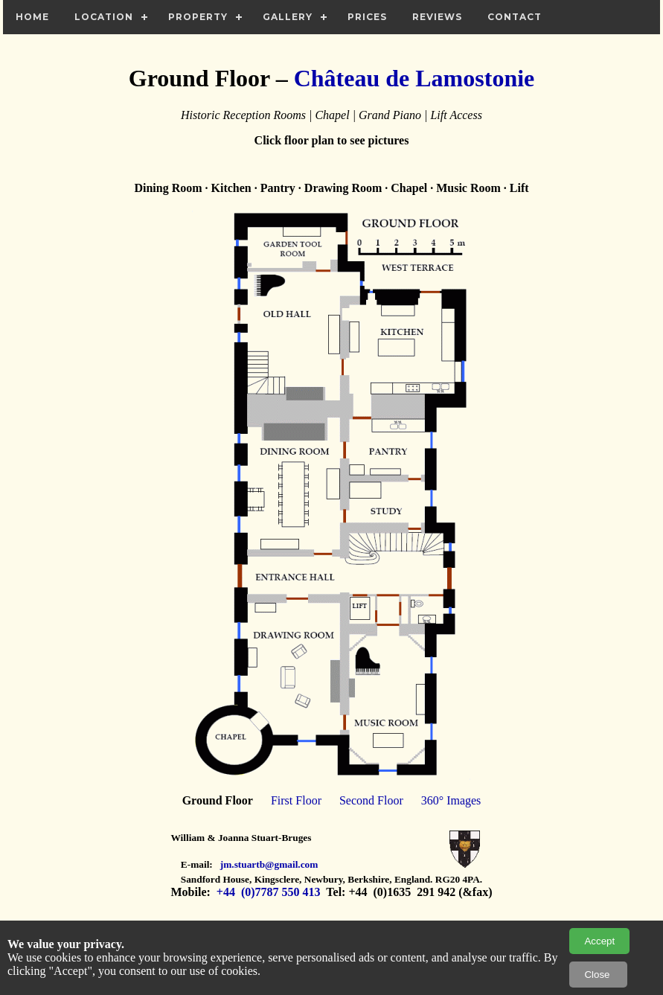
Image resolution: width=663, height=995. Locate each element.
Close (598, 974)
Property (198, 16)
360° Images (451, 800)
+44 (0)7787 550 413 (267, 892)
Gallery (288, 16)
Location (103, 16)
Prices (367, 16)
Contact (514, 16)
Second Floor (371, 800)
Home (32, 16)
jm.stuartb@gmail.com (269, 864)
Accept (599, 941)
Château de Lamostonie (414, 78)
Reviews (437, 16)
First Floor (296, 800)
